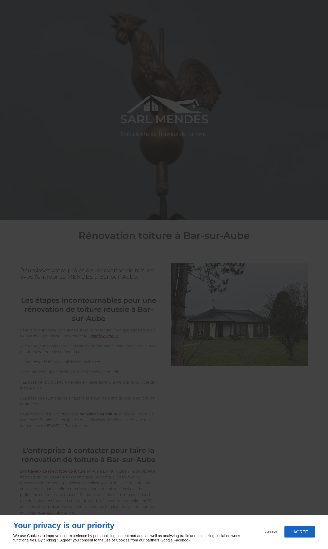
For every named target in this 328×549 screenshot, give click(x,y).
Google (167, 540)
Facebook (182, 540)
